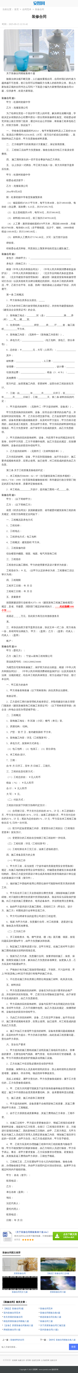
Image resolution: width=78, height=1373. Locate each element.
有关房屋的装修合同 (13, 1317)
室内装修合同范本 (12, 1313)
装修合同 (39, 9)
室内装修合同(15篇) (49, 1330)
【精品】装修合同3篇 (14, 1308)
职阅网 (14, 1360)
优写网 (28, 1360)
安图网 (35, 1369)
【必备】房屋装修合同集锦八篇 (18, 1325)
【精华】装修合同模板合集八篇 (62, 1340)
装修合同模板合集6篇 (50, 1313)
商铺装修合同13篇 (12, 1330)
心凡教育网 (45, 1360)
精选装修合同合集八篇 (50, 1317)
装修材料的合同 (17, 1340)
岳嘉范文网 (36, 1360)
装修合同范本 (46, 1308)
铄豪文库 (21, 1360)
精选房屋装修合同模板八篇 (16, 1321)
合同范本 (26, 9)
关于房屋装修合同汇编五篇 (52, 1325)
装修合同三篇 (46, 1321)
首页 (16, 9)
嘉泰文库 (53, 1360)
